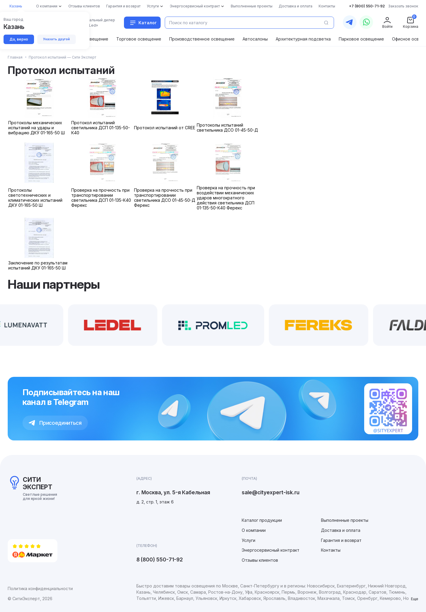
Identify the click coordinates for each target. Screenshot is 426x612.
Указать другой (58, 39)
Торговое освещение (138, 38)
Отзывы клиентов (260, 560)
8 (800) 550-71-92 (159, 559)
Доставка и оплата (340, 530)
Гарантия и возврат (341, 540)
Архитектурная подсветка (303, 38)
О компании (254, 530)
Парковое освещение (361, 38)
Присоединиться (55, 423)
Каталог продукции (262, 520)
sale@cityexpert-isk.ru (270, 492)
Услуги (248, 540)
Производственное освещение (202, 38)
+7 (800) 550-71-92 (367, 6)
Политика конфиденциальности (40, 588)
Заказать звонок (403, 6)
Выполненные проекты (344, 520)
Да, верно (19, 39)
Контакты (331, 550)
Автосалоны (255, 38)
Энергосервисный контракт (270, 550)
